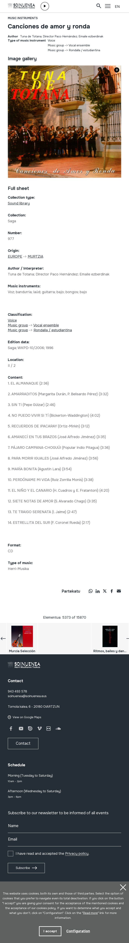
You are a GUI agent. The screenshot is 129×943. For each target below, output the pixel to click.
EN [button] (117, 6)
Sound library (19, 203)
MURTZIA (35, 256)
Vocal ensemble (79, 45)
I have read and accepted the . (52, 853)
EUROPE (15, 256)
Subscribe (23, 868)
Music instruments (23, 18)
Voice (51, 40)
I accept (50, 931)
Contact (23, 743)
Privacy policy (76, 853)
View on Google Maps (27, 717)
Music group (56, 45)
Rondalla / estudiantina (84, 50)
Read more (90, 913)
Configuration (78, 931)
